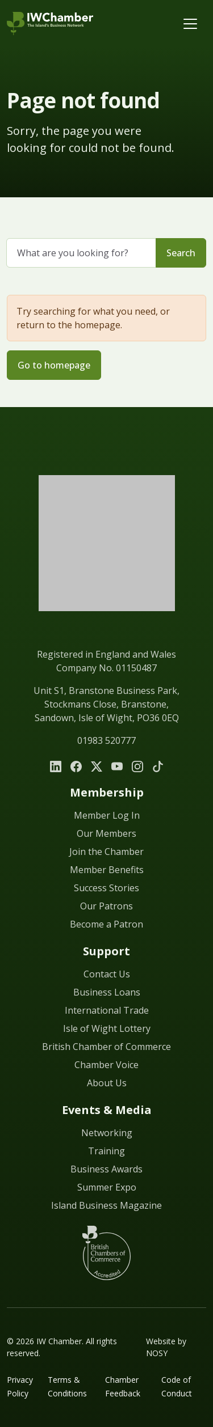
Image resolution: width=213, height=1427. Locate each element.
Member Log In (107, 815)
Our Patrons (106, 906)
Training (106, 1151)
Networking (106, 1133)
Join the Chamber (106, 851)
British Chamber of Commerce (106, 1046)
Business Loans (106, 992)
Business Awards (106, 1169)
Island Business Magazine (106, 1205)
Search (180, 253)
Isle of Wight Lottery (107, 1028)
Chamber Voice (106, 1064)
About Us (107, 1083)
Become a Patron (106, 924)
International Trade (107, 1010)
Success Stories (106, 888)
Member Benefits (107, 869)
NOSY (157, 1353)
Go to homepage (54, 365)
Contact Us (106, 974)
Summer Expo (106, 1187)
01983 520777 (106, 740)
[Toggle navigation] (190, 23)
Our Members (106, 833)
